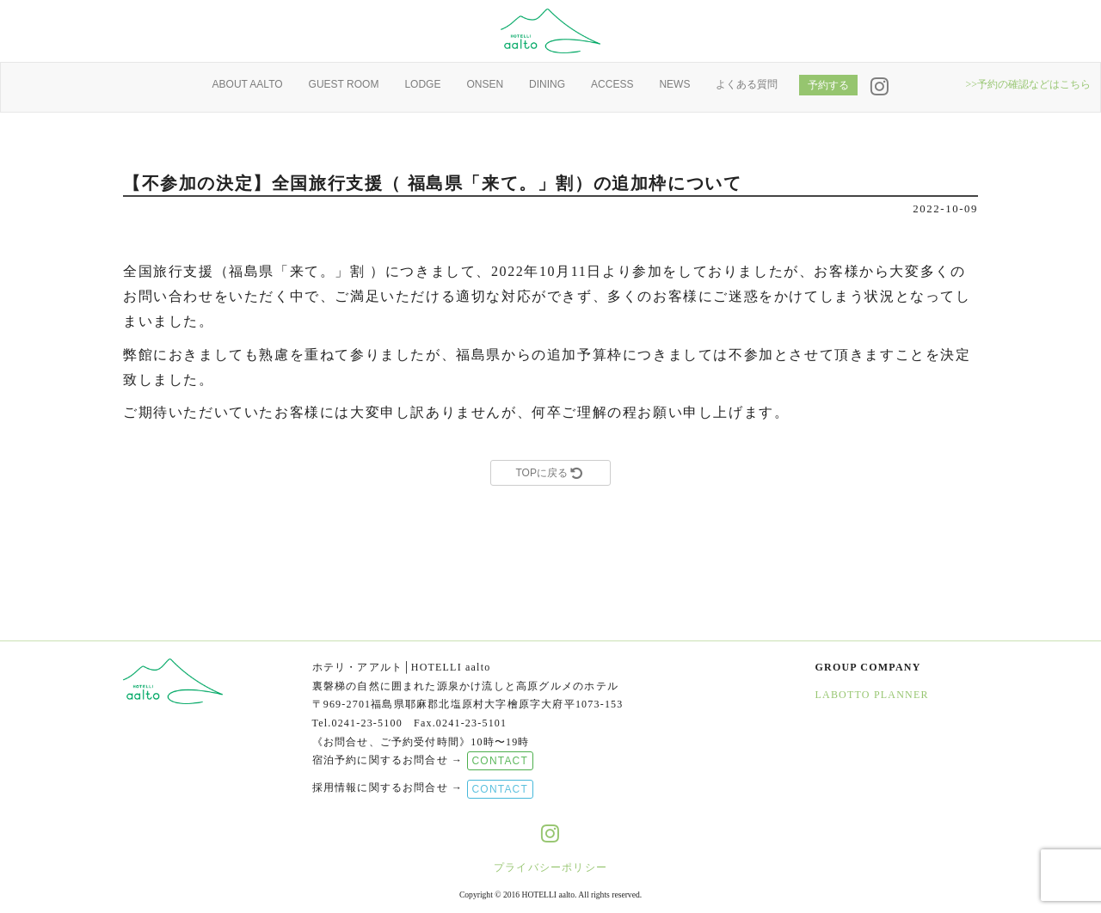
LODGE (422, 84)
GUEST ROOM (344, 84)
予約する (828, 85)
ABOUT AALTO (247, 84)
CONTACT (500, 761)
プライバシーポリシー (550, 867)
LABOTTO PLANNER (872, 695)
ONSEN (484, 84)
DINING (547, 84)
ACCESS (612, 84)
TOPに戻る (550, 473)
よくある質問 (747, 84)
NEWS (674, 84)
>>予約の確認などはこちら (1028, 84)
